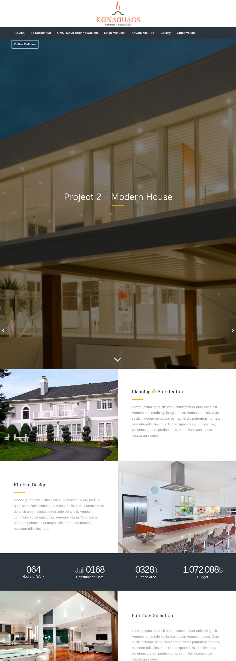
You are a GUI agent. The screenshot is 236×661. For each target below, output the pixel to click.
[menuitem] (20, 33)
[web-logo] (118, 13)
